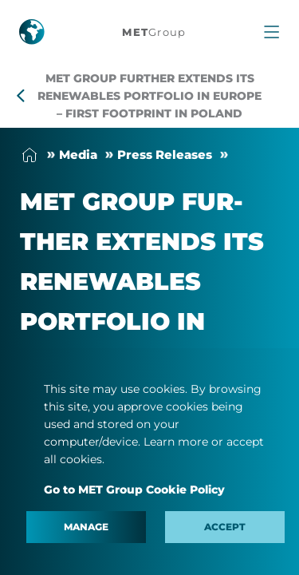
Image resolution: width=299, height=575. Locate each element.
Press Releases (164, 154)
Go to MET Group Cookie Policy (134, 489)
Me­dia (78, 154)
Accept (225, 527)
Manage (86, 527)
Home (29, 155)
